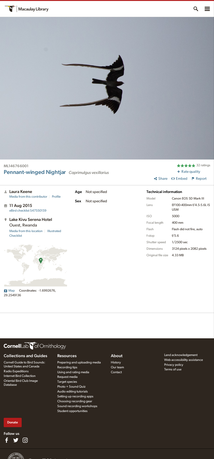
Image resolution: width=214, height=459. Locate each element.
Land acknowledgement (180, 355)
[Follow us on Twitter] (16, 440)
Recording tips (67, 367)
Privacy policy (173, 364)
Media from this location (26, 231)
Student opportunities (72, 411)
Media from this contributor (28, 196)
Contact (116, 372)
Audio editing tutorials (72, 391)
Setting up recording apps (75, 396)
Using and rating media (73, 372)
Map (9, 290)
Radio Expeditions (16, 371)
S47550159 (27, 210)
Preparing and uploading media (79, 362)
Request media (67, 377)
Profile (56, 196)
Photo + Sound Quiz (71, 386)
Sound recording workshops (77, 406)
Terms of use (172, 369)
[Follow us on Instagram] (25, 440)
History (116, 362)
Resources (67, 356)
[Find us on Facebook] (6, 440)
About (116, 356)
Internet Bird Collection (20, 376)
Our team (117, 367)
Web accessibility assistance (183, 360)
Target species (67, 381)
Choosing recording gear (74, 401)
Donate (12, 422)
